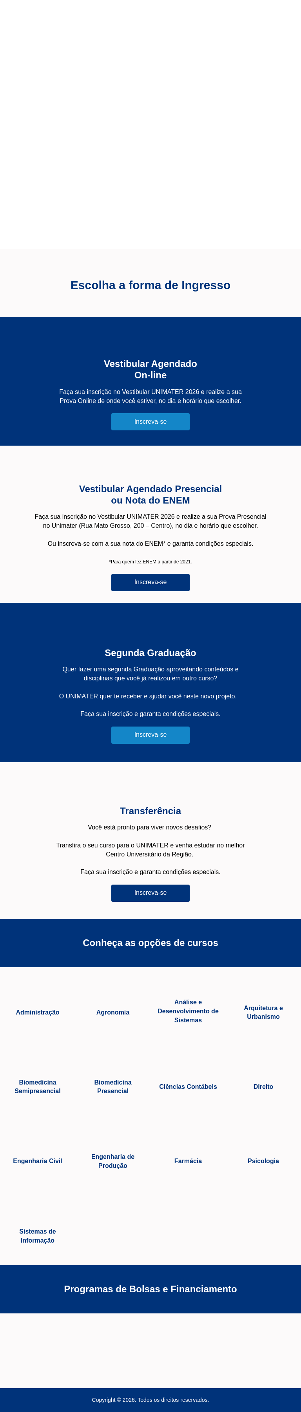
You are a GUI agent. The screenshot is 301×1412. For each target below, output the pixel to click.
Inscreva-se (150, 421)
